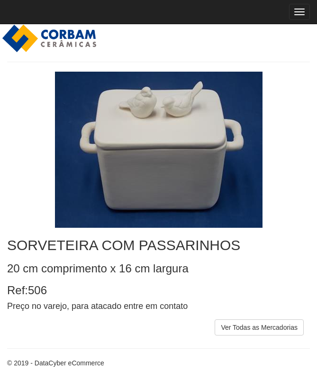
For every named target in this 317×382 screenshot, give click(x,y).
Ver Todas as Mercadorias (259, 327)
